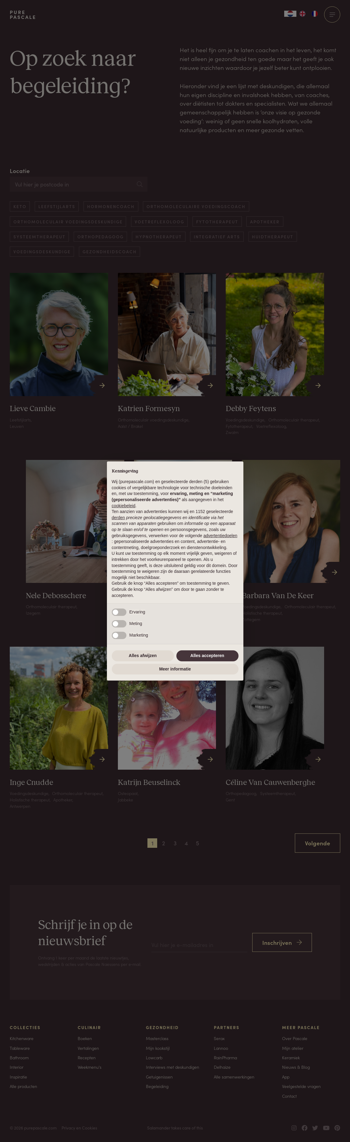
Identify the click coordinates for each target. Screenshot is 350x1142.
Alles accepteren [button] (207, 655)
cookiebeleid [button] (124, 505)
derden (118, 517)
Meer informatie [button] (175, 669)
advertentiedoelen (220, 535)
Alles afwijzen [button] (143, 655)
